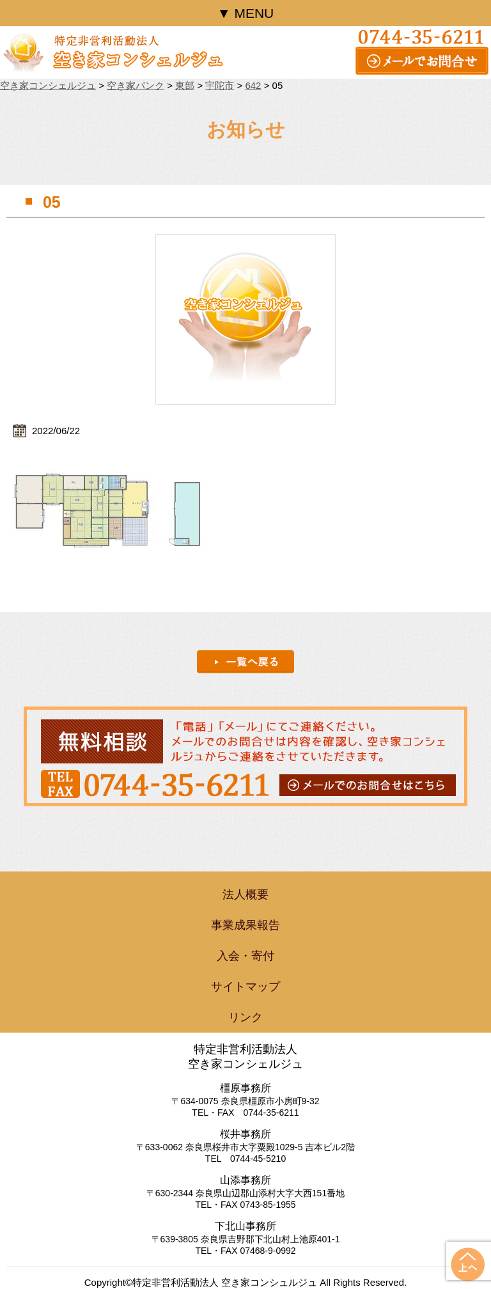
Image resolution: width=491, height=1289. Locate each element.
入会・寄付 (245, 955)
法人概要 (245, 894)
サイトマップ (245, 986)
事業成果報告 (245, 925)
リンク (245, 1017)
